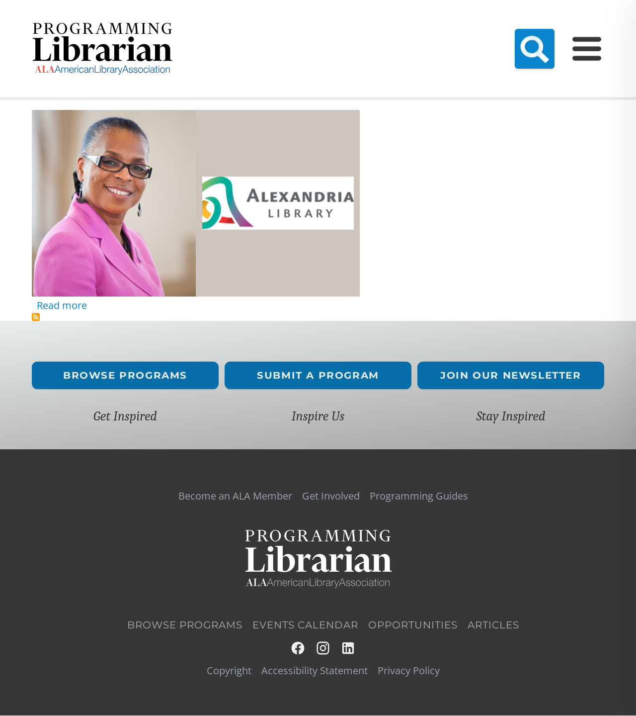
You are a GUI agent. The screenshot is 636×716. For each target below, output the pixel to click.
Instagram (324, 648)
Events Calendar (439, 27)
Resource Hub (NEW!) (358, 27)
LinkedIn (348, 648)
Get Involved (331, 496)
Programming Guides (519, 27)
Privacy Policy (409, 671)
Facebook (298, 648)
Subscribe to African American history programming (36, 317)
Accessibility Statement (314, 671)
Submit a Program (318, 375)
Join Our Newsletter (510, 375)
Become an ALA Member (262, 27)
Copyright (229, 671)
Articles (493, 625)
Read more (62, 305)
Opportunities (413, 625)
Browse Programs (125, 375)
